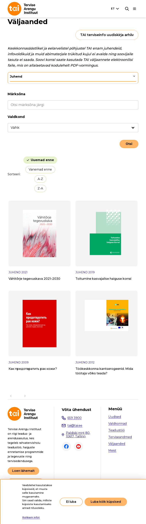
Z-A (40, 188)
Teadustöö (116, 430)
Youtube (78, 446)
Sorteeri (14, 174)
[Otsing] (127, 9)
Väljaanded (116, 443)
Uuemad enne (42, 160)
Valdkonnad (117, 423)
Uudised (114, 417)
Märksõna (16, 94)
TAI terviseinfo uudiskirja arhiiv (107, 35)
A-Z (40, 179)
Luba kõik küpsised (106, 502)
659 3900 (74, 418)
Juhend (16, 76)
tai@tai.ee (74, 425)
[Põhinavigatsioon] (134, 9)
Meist (112, 450)
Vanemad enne (40, 169)
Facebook (66, 446)
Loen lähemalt (23, 471)
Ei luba (71, 502)
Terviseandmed (120, 437)
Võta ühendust (76, 409)
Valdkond (16, 117)
